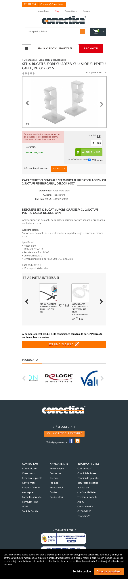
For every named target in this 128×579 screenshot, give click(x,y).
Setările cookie (81, 571)
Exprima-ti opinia (61, 344)
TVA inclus (97, 160)
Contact (54, 492)
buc (99, 143)
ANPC (80, 502)
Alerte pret (28, 492)
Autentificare (29, 469)
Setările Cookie (30, 511)
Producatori (56, 497)
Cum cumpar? (84, 469)
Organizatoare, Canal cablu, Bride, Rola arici (44, 60)
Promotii (91, 48)
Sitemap (54, 478)
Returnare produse (87, 483)
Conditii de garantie (88, 478)
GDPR (25, 507)
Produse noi (56, 488)
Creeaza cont (29, 473)
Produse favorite (31, 488)
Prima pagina (57, 469)
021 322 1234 (30, 4)
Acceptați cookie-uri (109, 571)
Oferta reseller (85, 507)
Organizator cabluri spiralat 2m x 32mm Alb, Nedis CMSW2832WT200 (80, 309)
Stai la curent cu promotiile (64, 433)
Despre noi (55, 473)
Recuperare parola (32, 478)
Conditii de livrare (86, 473)
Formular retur (30, 502)
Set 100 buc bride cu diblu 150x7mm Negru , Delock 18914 (48, 308)
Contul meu (28, 483)
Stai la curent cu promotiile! (55, 48)
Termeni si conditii (87, 497)
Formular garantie (32, 497)
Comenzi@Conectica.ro (52, 4)
